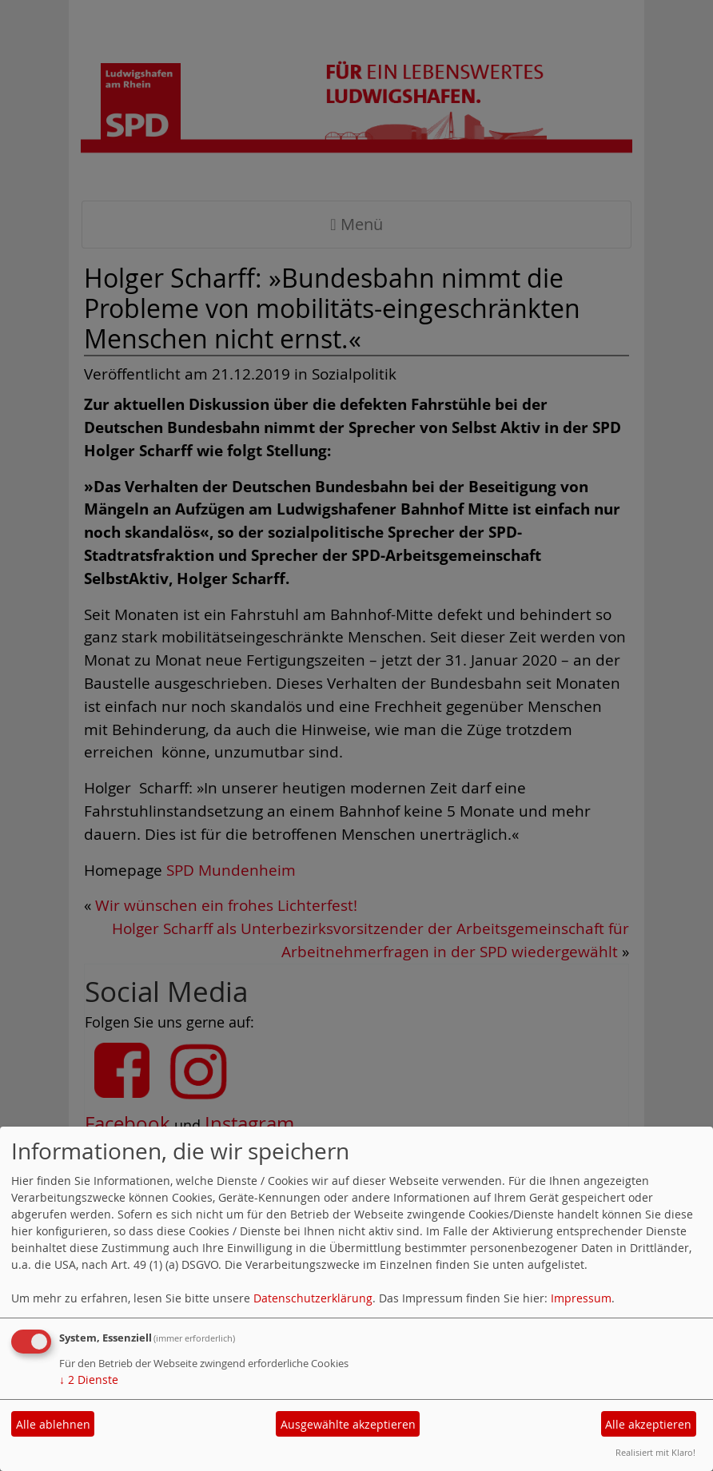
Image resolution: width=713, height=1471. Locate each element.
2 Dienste (88, 1379)
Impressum (581, 1298)
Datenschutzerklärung (312, 1298)
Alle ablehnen (53, 1424)
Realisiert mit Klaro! (655, 1452)
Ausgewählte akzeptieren (348, 1424)
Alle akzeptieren (648, 1424)
